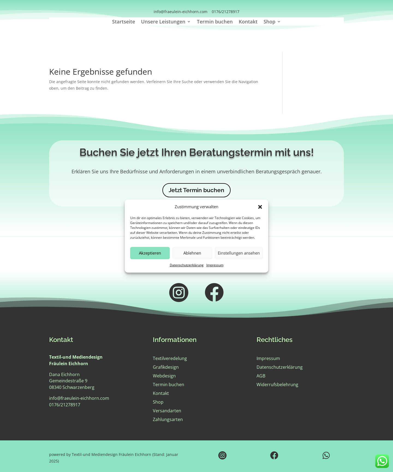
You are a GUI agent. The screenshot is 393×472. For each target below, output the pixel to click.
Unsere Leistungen (163, 22)
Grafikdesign (166, 367)
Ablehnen (192, 256)
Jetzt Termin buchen (196, 190)
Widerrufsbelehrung (277, 385)
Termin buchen (215, 22)
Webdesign (164, 376)
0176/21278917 (225, 11)
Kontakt (248, 22)
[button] (260, 209)
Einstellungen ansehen (239, 256)
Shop (270, 22)
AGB (261, 376)
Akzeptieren (150, 256)
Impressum (215, 267)
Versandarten (167, 411)
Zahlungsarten (168, 419)
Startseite (123, 22)
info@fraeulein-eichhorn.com (180, 11)
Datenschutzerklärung (187, 267)
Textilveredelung (170, 358)
